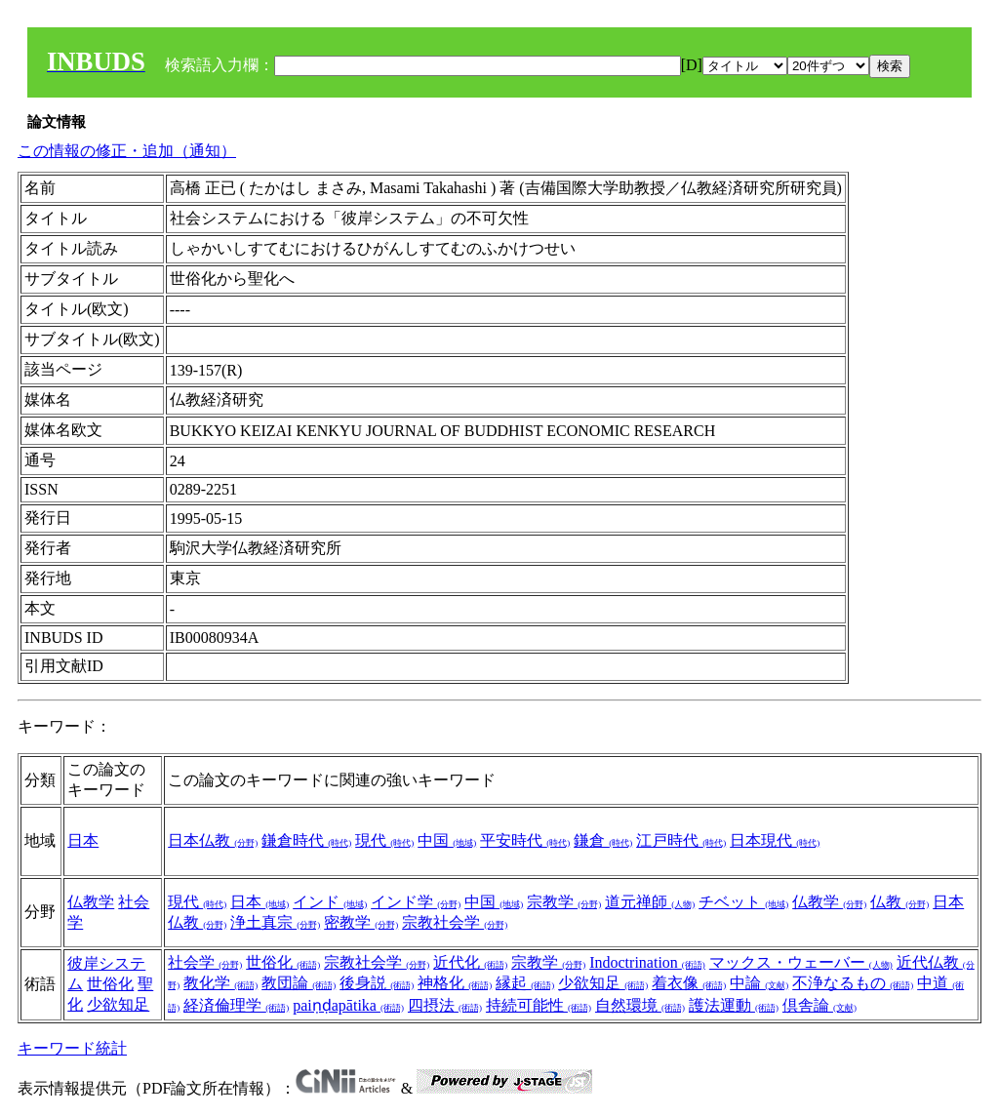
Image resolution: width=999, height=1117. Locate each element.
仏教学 (90, 902)
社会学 (205, 962)
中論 (759, 983)
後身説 (377, 983)
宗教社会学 (454, 922)
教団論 (298, 983)
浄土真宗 (275, 922)
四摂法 (445, 1005)
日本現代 (774, 840)
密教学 (361, 922)
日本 (83, 840)
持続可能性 (538, 1005)
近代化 (470, 962)
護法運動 (734, 1005)
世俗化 (110, 984)
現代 (384, 840)
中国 (447, 840)
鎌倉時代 (306, 840)
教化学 (220, 983)
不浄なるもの (852, 983)
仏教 (899, 902)
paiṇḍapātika (348, 1005)
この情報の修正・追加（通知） (127, 150)
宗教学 (564, 902)
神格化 (455, 983)
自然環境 (640, 1005)
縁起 (525, 983)
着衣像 (689, 983)
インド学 (415, 902)
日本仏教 (213, 840)
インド (330, 902)
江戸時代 (681, 840)
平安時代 (525, 840)
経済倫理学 (236, 1005)
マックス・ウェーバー (801, 962)
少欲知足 (118, 1004)
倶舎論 (819, 1005)
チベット (743, 902)
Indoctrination (647, 962)
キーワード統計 (72, 1048)
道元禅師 (650, 902)
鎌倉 (603, 840)
